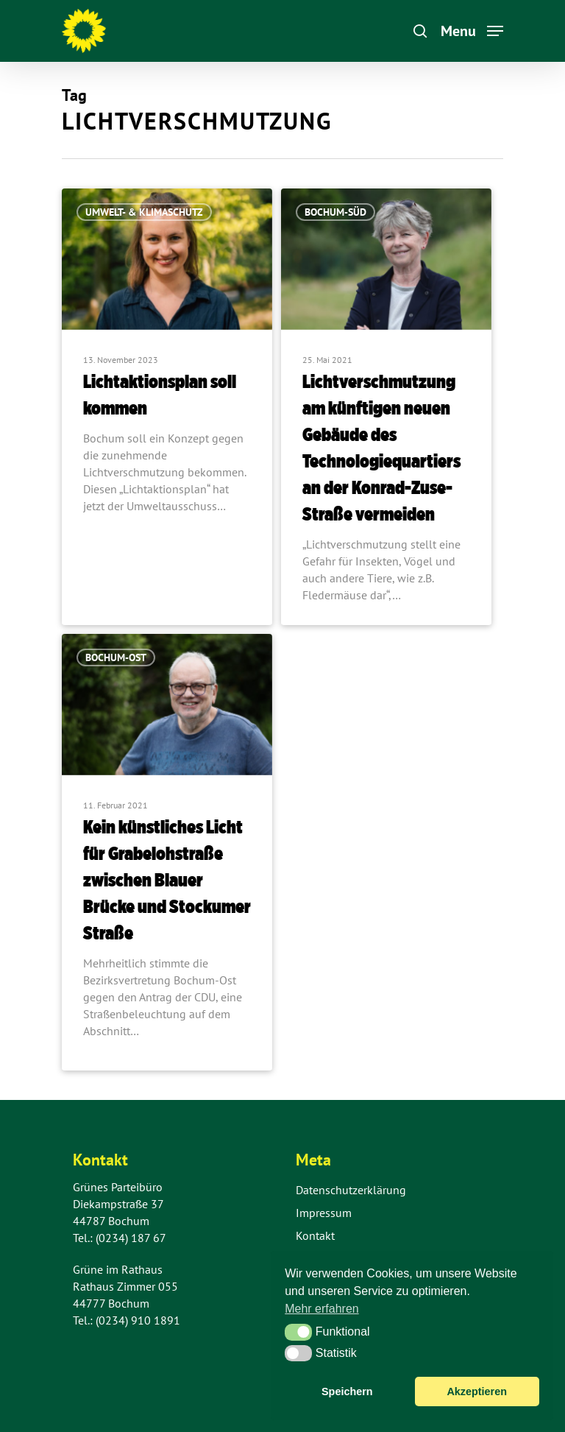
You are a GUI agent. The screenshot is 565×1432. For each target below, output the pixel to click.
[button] (298, 1332)
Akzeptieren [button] (477, 1391)
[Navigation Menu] (472, 29)
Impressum (324, 1212)
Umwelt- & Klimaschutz (144, 212)
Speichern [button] (347, 1391)
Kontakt (315, 1235)
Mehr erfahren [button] (322, 1308)
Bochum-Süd (335, 212)
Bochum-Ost (115, 657)
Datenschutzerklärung (351, 1189)
